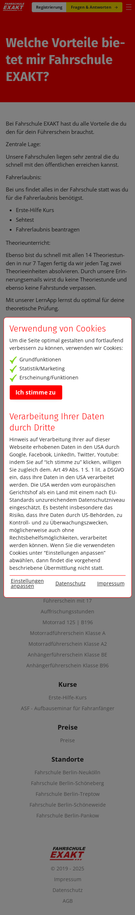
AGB (68, 900)
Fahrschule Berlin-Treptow (68, 794)
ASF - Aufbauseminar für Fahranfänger (67, 708)
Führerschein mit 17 (67, 600)
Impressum (67, 879)
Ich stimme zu (35, 392)
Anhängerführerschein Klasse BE (67, 654)
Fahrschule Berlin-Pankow (67, 815)
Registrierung (49, 7)
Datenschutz (68, 890)
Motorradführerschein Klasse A (67, 633)
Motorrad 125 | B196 (67, 622)
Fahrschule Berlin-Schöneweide (68, 804)
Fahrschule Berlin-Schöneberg (67, 783)
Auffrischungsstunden (67, 611)
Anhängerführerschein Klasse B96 (67, 665)
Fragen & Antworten (94, 7)
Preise (67, 740)
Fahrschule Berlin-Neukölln (67, 772)
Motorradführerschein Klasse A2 (67, 643)
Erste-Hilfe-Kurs (68, 697)
